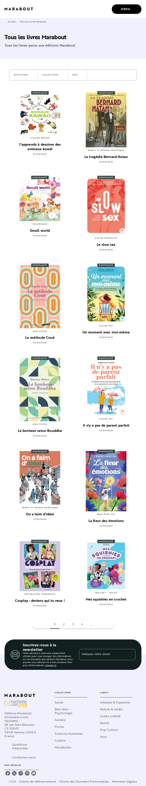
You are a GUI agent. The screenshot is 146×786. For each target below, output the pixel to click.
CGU (12, 781)
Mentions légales (124, 781)
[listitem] (8, 773)
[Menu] (126, 9)
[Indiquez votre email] (102, 654)
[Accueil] (20, 9)
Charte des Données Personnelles (84, 781)
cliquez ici (50, 665)
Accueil (12, 21)
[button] (23, 75)
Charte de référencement (37, 781)
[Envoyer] (130, 654)
